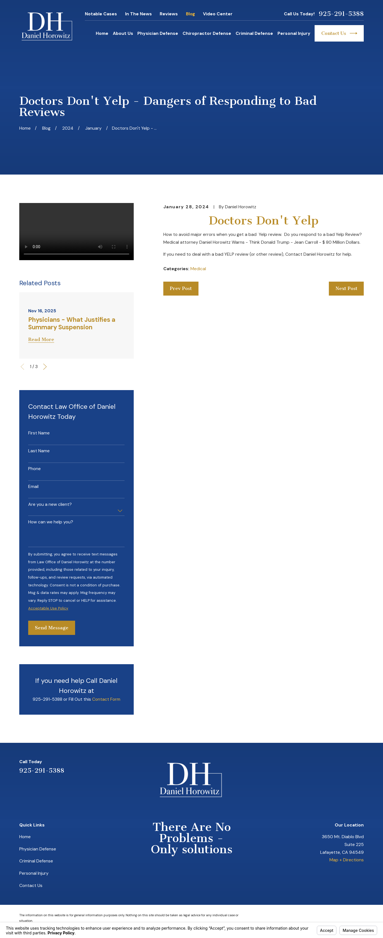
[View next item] (45, 367)
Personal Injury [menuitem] (293, 33)
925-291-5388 (341, 14)
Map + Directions (346, 860)
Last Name (39, 450)
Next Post (346, 288)
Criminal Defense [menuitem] (254, 33)
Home (25, 837)
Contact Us (339, 33)
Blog (190, 14)
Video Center (218, 14)
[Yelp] (318, 766)
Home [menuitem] (102, 33)
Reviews (169, 14)
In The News (138, 14)
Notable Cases (101, 14)
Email (33, 486)
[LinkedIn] (333, 766)
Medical (198, 269)
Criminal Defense (36, 861)
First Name (39, 433)
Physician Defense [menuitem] (157, 33)
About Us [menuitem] (123, 33)
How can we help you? (50, 521)
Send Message (51, 627)
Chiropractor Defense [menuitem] (207, 33)
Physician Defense (37, 849)
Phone (34, 468)
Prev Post (181, 288)
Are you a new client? (50, 504)
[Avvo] (347, 766)
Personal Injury (34, 873)
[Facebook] (361, 766)
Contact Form (106, 699)
